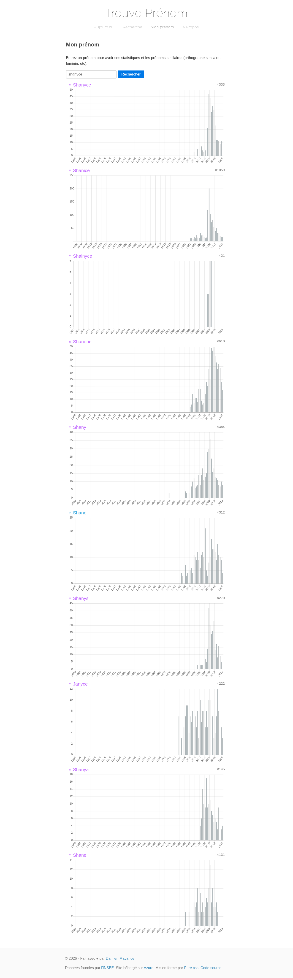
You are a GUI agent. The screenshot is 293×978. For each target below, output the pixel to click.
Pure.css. (191, 968)
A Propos (190, 27)
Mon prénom (162, 27)
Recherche (132, 27)
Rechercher (131, 74)
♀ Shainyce (80, 256)
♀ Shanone (80, 341)
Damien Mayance (120, 958)
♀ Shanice (79, 170)
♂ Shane (77, 512)
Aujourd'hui (104, 27)
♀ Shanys (78, 598)
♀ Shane (77, 855)
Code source (211, 968)
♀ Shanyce (79, 84)
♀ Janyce (78, 683)
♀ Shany (77, 427)
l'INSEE (107, 968)
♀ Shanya (78, 769)
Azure (148, 968)
